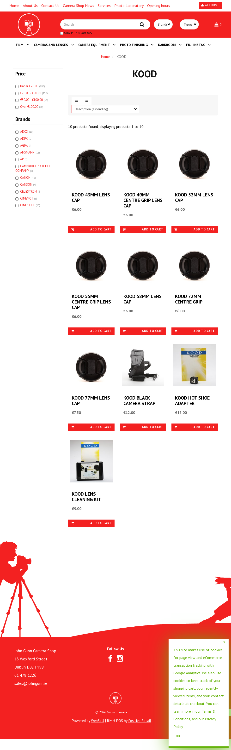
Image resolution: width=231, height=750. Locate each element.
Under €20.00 (29, 89)
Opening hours (158, 5)
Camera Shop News (78, 5)
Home (14, 5)
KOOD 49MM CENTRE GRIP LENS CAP (137, 205)
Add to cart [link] (91, 234)
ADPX (24, 141)
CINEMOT (27, 201)
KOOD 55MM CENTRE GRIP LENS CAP (86, 308)
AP (22, 162)
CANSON (26, 187)
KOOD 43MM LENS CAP (85, 202)
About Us (30, 5)
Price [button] (20, 76)
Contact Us (50, 5)
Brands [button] (22, 122)
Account (210, 5)
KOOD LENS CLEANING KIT (87, 508)
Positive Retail (139, 731)
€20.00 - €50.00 (31, 96)
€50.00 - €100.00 (32, 102)
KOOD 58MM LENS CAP (137, 306)
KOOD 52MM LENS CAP (188, 202)
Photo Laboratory (129, 5)
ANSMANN (28, 155)
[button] (218, 25)
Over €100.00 (29, 109)
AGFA (24, 148)
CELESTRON (29, 194)
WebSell (97, 731)
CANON (25, 180)
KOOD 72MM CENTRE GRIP (189, 306)
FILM (20, 47)
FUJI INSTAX (196, 47)
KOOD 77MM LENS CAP (85, 409)
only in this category (81, 34)
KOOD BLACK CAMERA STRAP (140, 409)
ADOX (24, 134)
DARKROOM (167, 47)
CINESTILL (28, 208)
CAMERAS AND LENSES (51, 47)
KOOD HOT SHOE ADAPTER (193, 409)
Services (104, 5)
